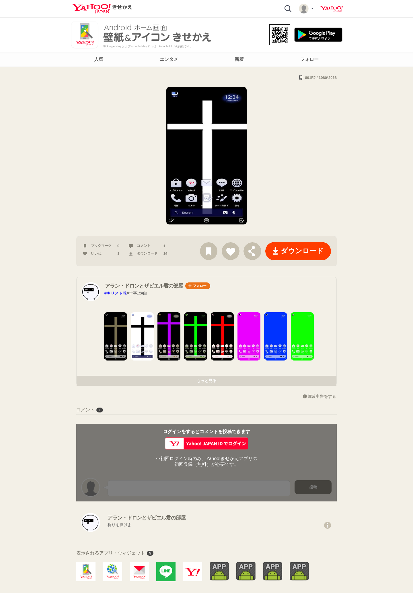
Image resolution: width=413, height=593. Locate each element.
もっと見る (206, 380)
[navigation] (206, 59)
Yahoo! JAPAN (331, 9)
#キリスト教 (115, 293)
